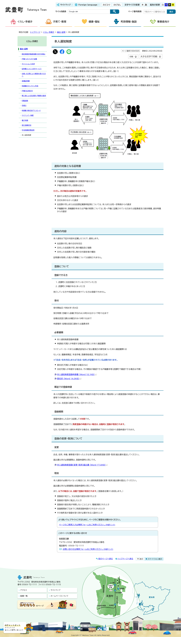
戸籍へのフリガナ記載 (29, 59)
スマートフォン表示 (155, 559)
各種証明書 (26, 81)
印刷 (131, 57)
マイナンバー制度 (28, 115)
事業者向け (163, 21)
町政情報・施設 (129, 21)
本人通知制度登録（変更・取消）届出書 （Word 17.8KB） (82, 465)
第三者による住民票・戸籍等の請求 (34, 95)
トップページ (35, 32)
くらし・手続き (25, 21)
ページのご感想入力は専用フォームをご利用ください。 (87, 525)
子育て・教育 (59, 21)
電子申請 (25, 120)
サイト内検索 (60, 11)
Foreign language (87, 5)
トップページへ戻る (125, 559)
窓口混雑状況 (26, 125)
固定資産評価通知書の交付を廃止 (33, 54)
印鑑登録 (25, 100)
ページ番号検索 (135, 11)
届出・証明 (61, 32)
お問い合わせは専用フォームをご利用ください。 (88, 549)
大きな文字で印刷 (148, 56)
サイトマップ (65, 5)
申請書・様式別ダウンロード (31, 110)
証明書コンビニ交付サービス (31, 69)
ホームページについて (59, 596)
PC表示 (140, 559)
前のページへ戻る (105, 559)
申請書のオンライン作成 (30, 86)
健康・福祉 (94, 21)
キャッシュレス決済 (28, 64)
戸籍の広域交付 (27, 91)
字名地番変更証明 (28, 130)
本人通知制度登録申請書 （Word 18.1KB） (77, 374)
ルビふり (106, 5)
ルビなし (117, 5)
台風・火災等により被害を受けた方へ (34, 75)
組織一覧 (24, 596)
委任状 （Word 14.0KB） (69, 379)
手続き (24, 105)
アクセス (23, 590)
